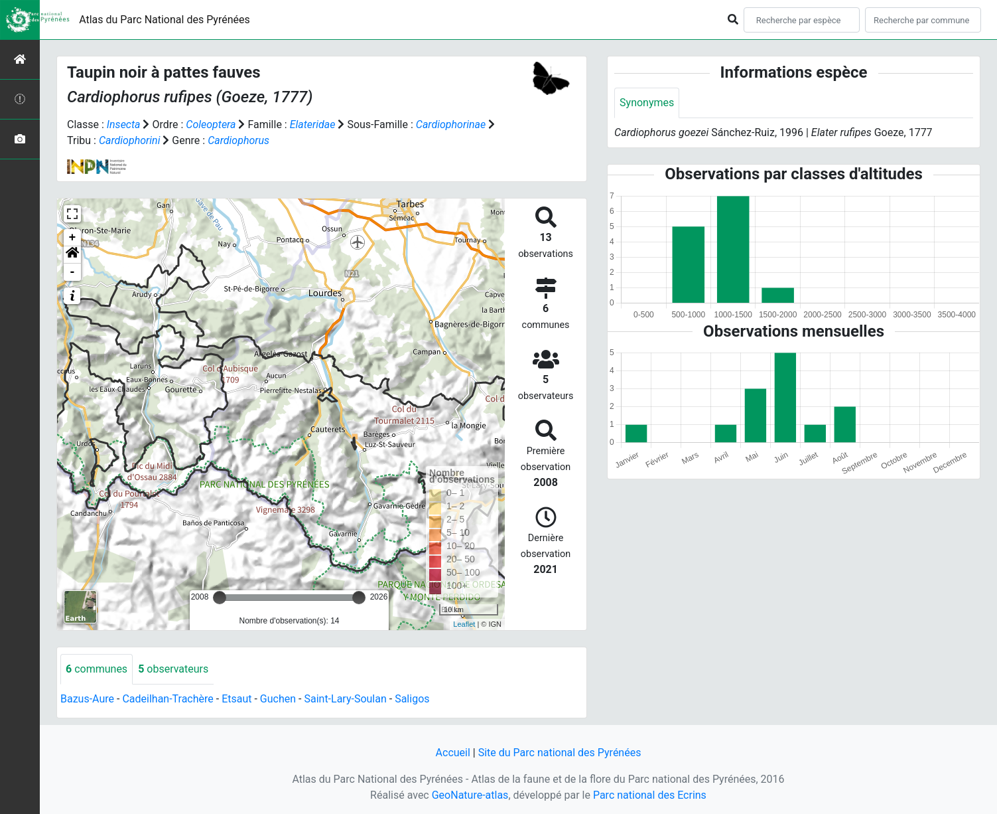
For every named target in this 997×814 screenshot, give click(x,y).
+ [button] (72, 238)
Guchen (278, 698)
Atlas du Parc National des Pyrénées (164, 19)
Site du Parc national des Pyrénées (559, 752)
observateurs (173, 669)
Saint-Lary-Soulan (345, 698)
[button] (72, 255)
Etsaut (236, 698)
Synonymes (647, 102)
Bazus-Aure (87, 698)
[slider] (219, 597)
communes (96, 669)
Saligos (412, 698)
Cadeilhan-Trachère (167, 698)
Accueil (453, 752)
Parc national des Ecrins (649, 795)
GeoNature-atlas (470, 795)
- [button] (72, 272)
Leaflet (464, 624)
